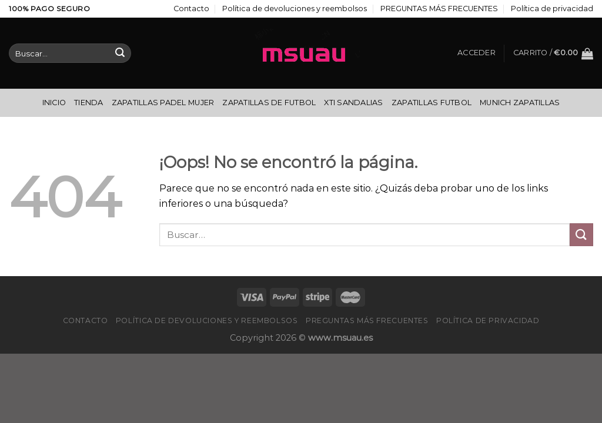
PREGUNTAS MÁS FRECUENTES (439, 8)
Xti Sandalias (353, 102)
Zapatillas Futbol (431, 102)
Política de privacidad (552, 8)
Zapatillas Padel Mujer (163, 102)
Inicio (54, 102)
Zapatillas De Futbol (269, 102)
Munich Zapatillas (520, 102)
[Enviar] (120, 53)
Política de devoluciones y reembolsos (294, 8)
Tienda (88, 102)
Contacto (191, 8)
